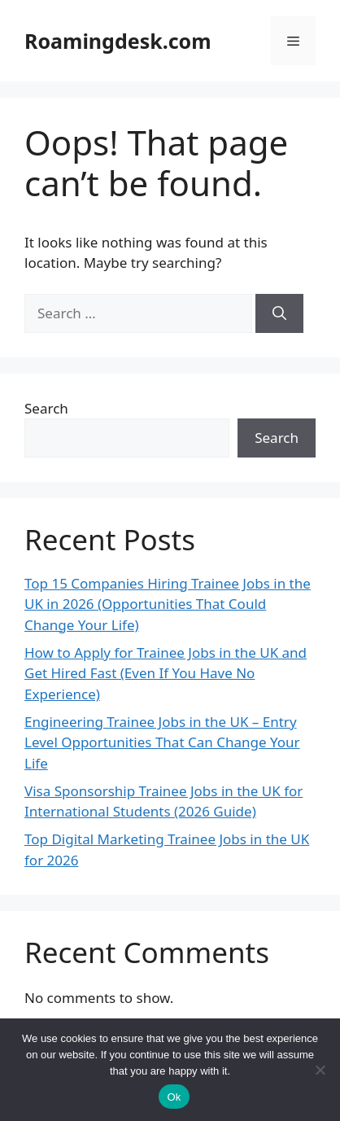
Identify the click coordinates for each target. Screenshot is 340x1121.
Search (46, 408)
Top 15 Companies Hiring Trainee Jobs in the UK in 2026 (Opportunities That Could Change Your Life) (167, 604)
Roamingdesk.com (117, 41)
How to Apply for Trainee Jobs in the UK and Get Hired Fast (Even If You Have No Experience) (165, 673)
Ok (174, 1097)
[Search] (279, 313)
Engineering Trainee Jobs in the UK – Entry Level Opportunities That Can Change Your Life (162, 742)
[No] (320, 1070)
